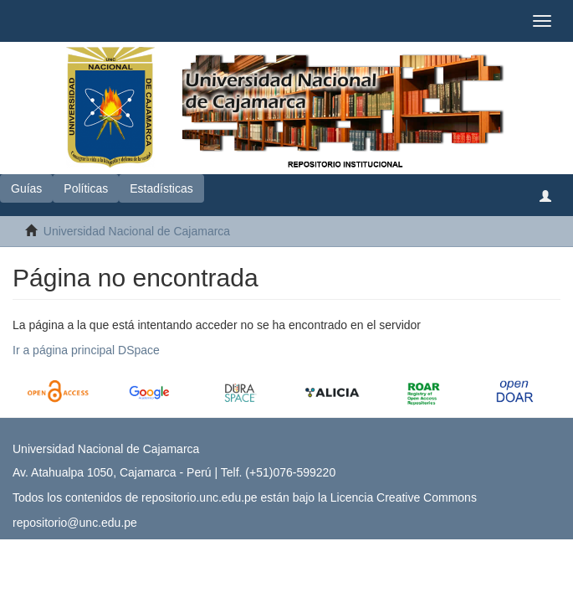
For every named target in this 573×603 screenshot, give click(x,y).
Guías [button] (26, 188)
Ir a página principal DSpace (86, 350)
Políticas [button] (86, 188)
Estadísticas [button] (161, 188)
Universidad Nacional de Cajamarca (136, 231)
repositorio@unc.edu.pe (75, 522)
